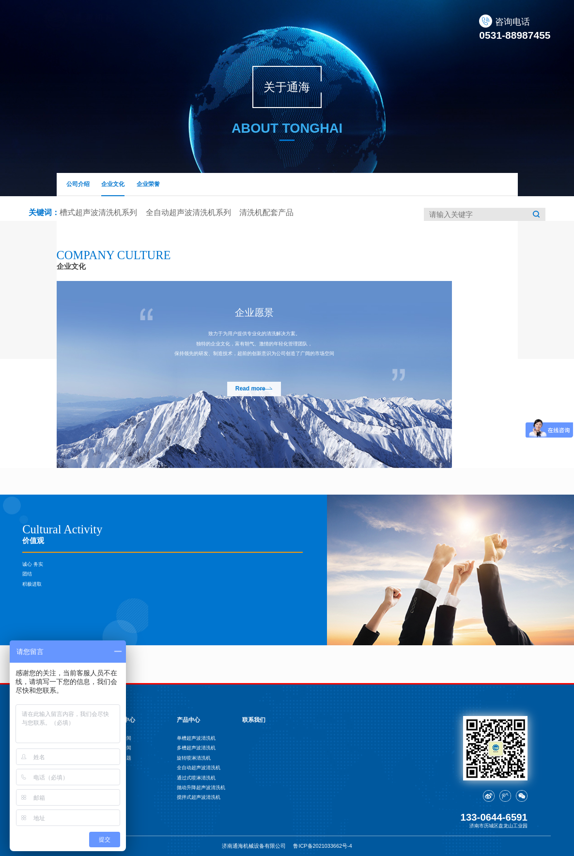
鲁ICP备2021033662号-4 (322, 846)
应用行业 (361, 28)
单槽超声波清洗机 (196, 738)
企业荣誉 (148, 184)
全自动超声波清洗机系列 (188, 212)
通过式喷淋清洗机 (196, 777)
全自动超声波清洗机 (198, 767)
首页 (171, 28)
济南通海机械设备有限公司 (254, 846)
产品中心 (261, 28)
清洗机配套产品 (266, 212)
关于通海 (211, 28)
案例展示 (411, 28)
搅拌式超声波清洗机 (198, 797)
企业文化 (112, 188)
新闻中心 (312, 28)
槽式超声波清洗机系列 (98, 212)
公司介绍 (78, 184)
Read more (250, 388)
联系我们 (461, 28)
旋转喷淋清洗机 (194, 758)
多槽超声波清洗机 (196, 747)
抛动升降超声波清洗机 (201, 787)
